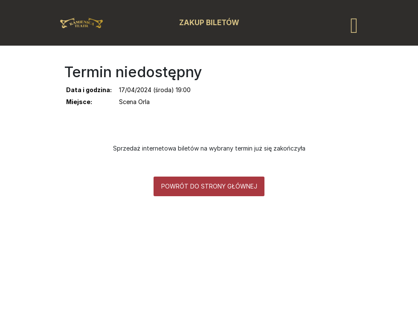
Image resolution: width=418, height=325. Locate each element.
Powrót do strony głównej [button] (209, 186)
